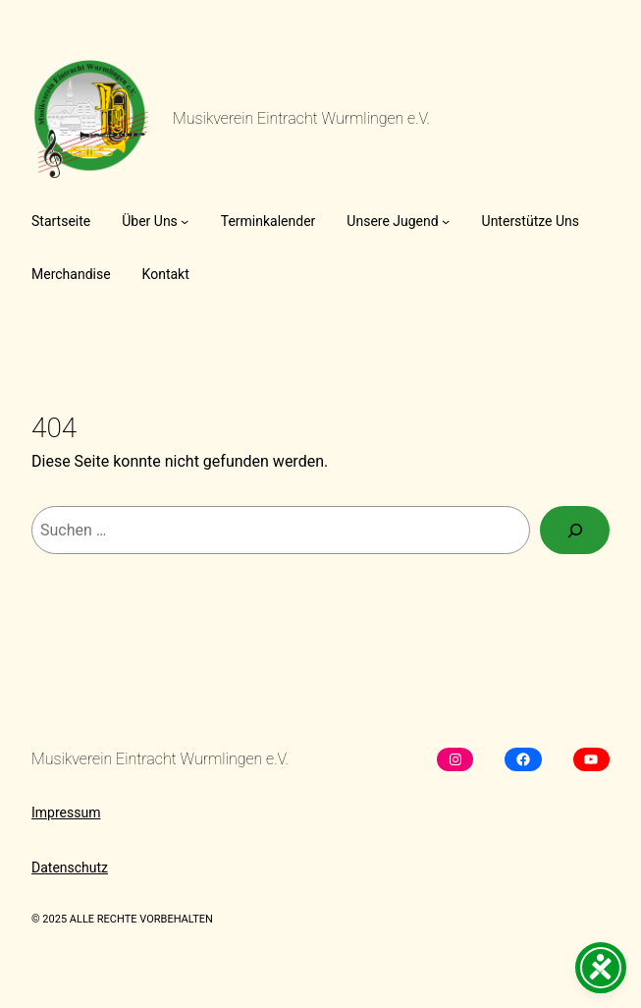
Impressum (65, 812)
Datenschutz (69, 867)
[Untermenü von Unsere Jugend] (446, 221)
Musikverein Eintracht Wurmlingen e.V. (301, 118)
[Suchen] (575, 530)
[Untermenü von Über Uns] (184, 221)
